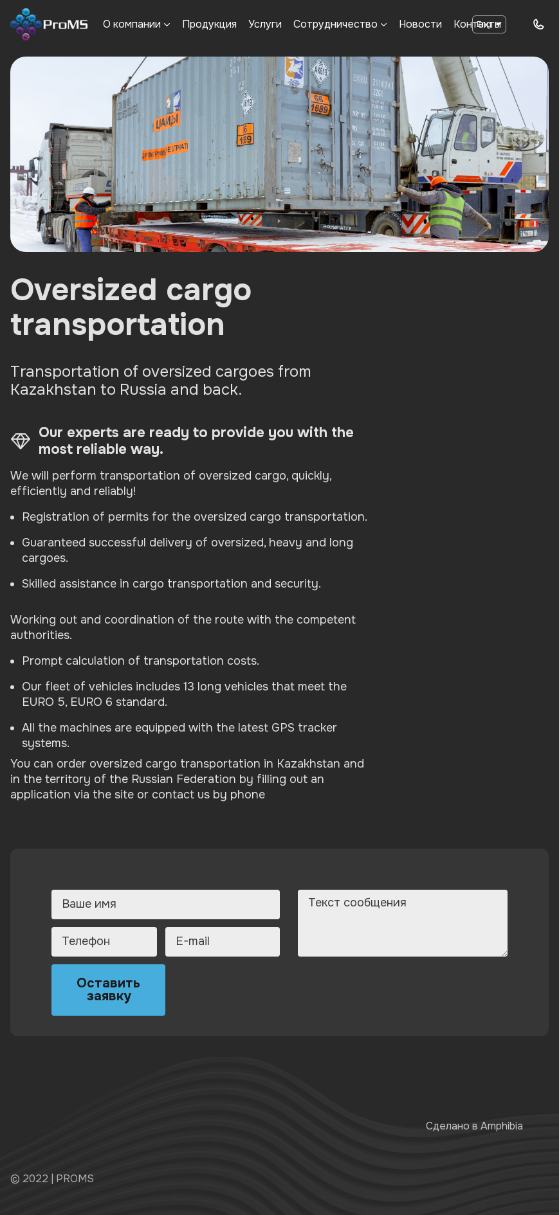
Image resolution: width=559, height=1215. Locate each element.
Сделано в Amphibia (474, 1126)
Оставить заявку (108, 989)
